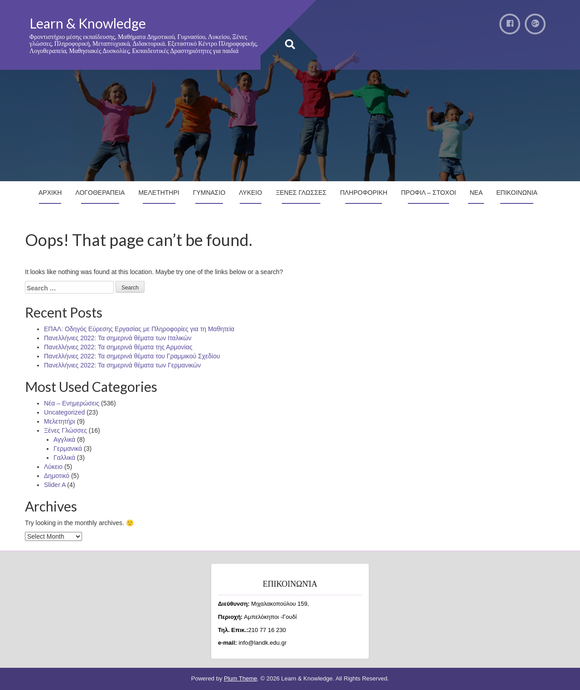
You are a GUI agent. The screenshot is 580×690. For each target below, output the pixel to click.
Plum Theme (240, 678)
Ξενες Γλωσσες (301, 192)
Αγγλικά (64, 439)
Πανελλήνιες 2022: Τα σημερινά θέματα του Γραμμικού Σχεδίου (132, 356)
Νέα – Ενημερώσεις (71, 403)
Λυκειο (250, 192)
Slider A (54, 484)
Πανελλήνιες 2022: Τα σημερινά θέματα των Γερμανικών (122, 365)
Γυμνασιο (209, 192)
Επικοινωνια (516, 192)
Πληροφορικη (363, 192)
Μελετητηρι (158, 192)
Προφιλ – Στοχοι (428, 192)
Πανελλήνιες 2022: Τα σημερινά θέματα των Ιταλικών (118, 338)
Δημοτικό (56, 475)
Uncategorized (64, 412)
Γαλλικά (64, 457)
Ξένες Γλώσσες (65, 430)
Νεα (476, 192)
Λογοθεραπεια (100, 192)
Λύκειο (53, 466)
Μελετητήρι (59, 421)
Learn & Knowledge (87, 23)
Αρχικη (50, 192)
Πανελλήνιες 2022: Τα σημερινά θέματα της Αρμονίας (118, 347)
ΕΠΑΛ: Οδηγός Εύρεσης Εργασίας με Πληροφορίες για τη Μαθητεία (139, 329)
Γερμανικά (67, 448)
